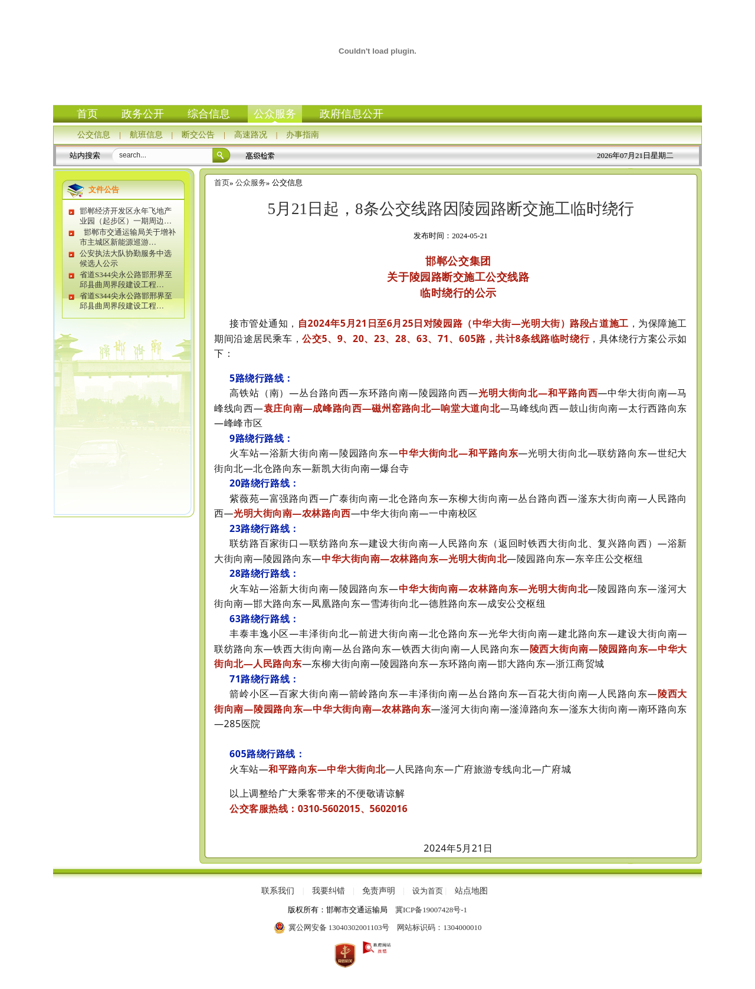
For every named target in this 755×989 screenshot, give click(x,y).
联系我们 (277, 891)
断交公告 (198, 134)
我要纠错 (328, 891)
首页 (87, 114)
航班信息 (146, 134)
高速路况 (250, 134)
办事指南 (302, 134)
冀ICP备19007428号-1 (431, 909)
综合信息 (209, 114)
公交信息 (93, 134)
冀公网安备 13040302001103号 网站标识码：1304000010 (378, 928)
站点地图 (471, 891)
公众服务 (275, 114)
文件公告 (103, 189)
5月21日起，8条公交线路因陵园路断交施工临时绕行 (451, 209)
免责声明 (378, 891)
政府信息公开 (351, 114)
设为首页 (427, 890)
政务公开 (143, 114)
